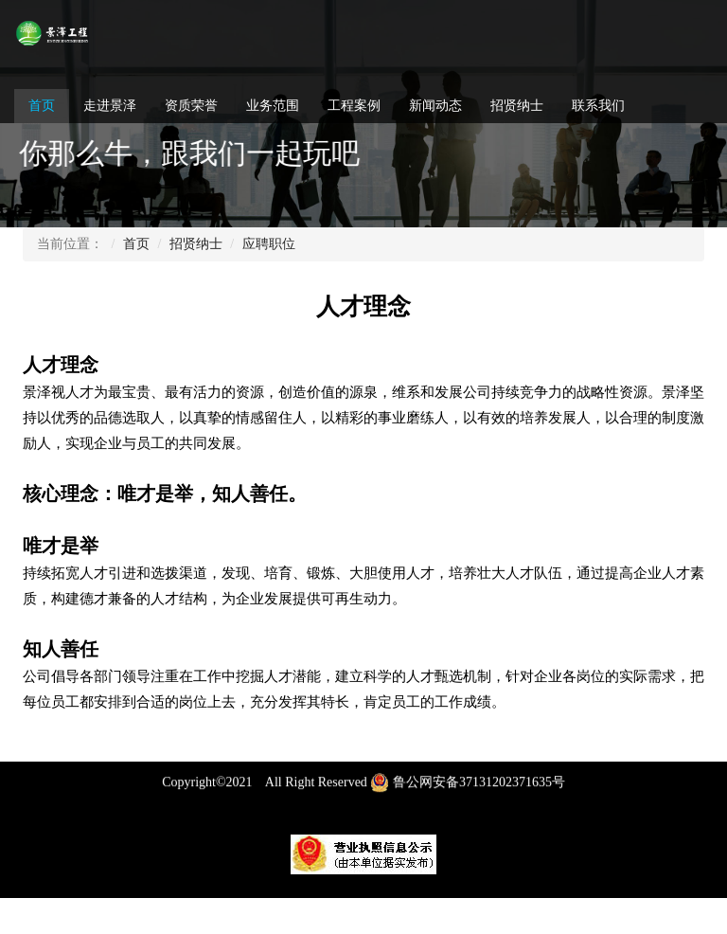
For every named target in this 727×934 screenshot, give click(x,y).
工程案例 (354, 106)
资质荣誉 (191, 106)
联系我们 (598, 106)
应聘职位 (268, 244)
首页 (41, 106)
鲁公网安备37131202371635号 (467, 790)
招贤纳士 (516, 106)
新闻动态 (435, 106)
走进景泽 (109, 106)
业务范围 (272, 106)
